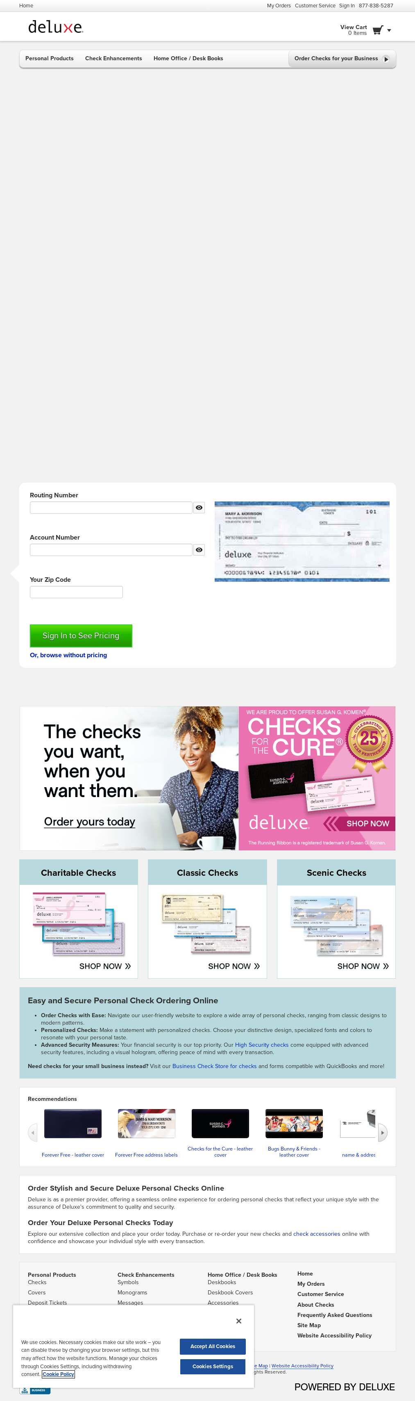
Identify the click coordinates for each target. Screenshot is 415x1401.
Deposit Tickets (47, 1302)
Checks (37, 1282)
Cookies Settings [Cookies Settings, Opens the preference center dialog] (213, 1366)
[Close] (239, 1321)
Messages (130, 1302)
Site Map (258, 1366)
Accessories (223, 1302)
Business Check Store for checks (214, 1066)
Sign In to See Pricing (81, 636)
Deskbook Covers (230, 1292)
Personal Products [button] (49, 58)
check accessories (316, 1233)
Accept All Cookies (212, 1346)
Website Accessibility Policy (302, 1366)
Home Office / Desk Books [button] (188, 58)
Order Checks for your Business (342, 59)
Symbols (128, 1282)
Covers (37, 1292)
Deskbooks (222, 1282)
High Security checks (262, 1044)
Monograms (132, 1292)
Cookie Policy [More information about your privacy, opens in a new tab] (58, 1374)
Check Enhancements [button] (113, 58)
